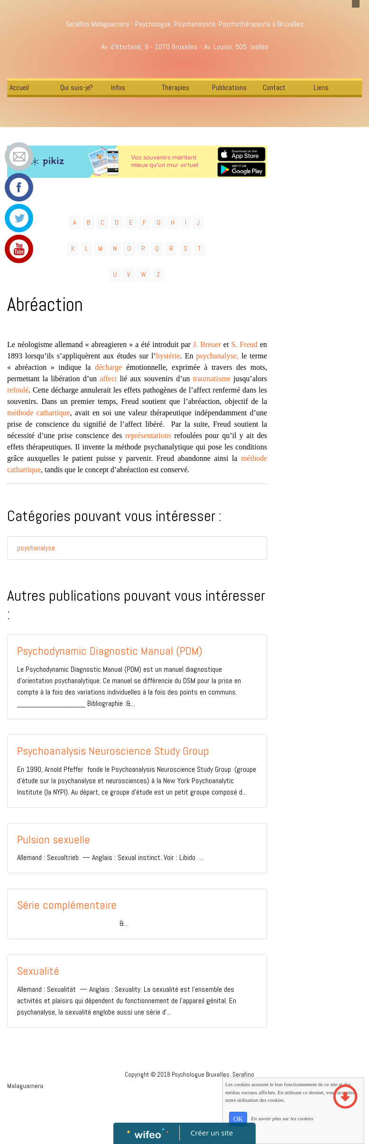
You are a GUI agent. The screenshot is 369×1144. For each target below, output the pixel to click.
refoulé (17, 390)
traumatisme (212, 379)
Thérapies (175, 87)
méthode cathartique (38, 413)
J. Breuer (207, 344)
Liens (321, 87)
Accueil (19, 87)
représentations (148, 435)
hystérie (168, 356)
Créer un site (212, 1132)
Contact (274, 87)
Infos (118, 87)
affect (108, 379)
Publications (229, 87)
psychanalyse (36, 548)
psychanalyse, (217, 356)
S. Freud (244, 344)
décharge (108, 367)
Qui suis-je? (76, 87)
